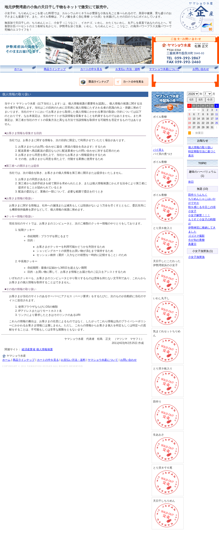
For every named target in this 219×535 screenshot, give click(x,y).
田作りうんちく (197, 194)
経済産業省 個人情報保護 (37, 349)
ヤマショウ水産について (164, 69)
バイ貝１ (158, 149)
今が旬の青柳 (196, 240)
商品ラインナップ (55, 69)
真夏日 (192, 244)
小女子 (192, 211)
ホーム (18, 69)
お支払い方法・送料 (127, 69)
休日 (191, 181)
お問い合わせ (201, 69)
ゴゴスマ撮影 (196, 235)
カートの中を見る (91, 69)
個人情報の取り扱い (200, 147)
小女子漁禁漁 (196, 257)
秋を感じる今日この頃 (202, 207)
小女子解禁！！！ (199, 215)
